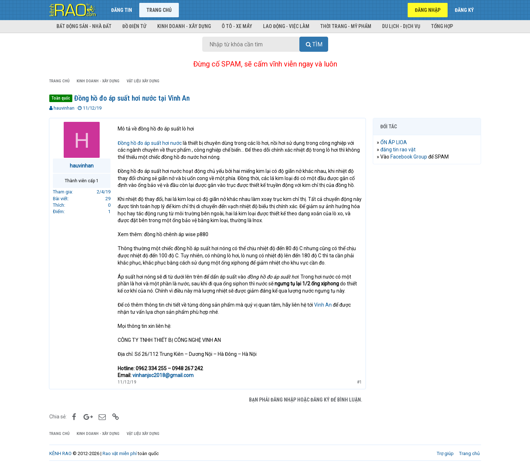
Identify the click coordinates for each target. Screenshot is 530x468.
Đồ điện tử (134, 26)
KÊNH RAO (60, 453)
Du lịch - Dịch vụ (401, 26)
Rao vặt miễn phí (120, 453)
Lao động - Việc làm (286, 26)
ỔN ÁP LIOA (394, 142)
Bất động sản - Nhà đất (84, 26)
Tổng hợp (442, 26)
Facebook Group (409, 157)
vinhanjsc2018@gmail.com (163, 375)
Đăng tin (121, 10)
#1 (359, 382)
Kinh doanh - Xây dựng (184, 26)
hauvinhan (64, 108)
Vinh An (323, 305)
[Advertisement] (427, 279)
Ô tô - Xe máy (237, 26)
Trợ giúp (445, 453)
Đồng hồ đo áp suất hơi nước (150, 143)
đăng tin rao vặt (398, 149)
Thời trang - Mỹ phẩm (345, 26)
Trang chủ (159, 10)
